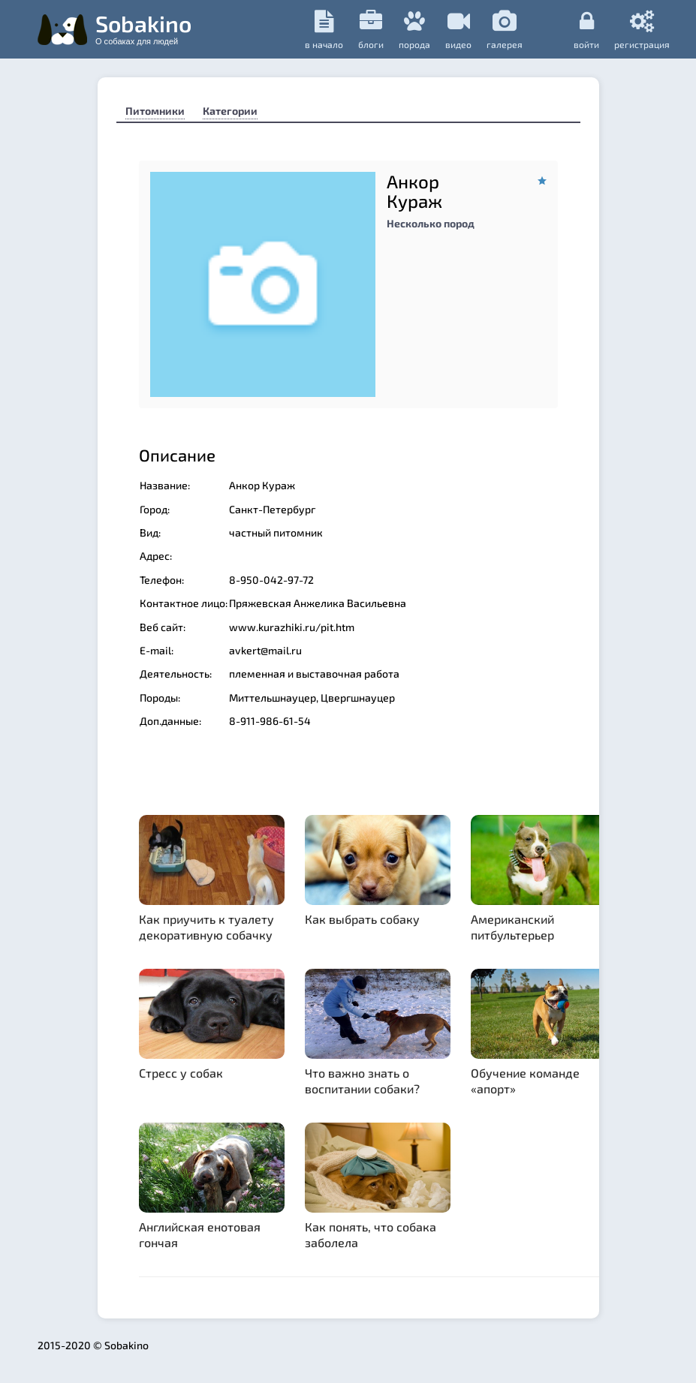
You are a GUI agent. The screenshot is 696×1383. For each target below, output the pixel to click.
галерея (505, 30)
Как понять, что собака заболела (370, 1234)
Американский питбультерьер (512, 927)
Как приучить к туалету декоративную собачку (206, 927)
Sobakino (143, 28)
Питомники (155, 110)
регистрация (642, 29)
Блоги (371, 30)
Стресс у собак (181, 1073)
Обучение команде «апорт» (525, 1081)
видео (458, 30)
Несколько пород (431, 223)
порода (414, 30)
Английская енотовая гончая (200, 1234)
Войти (586, 29)
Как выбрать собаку (362, 919)
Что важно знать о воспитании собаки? (362, 1081)
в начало (324, 30)
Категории (230, 110)
